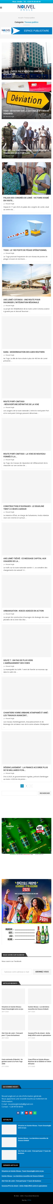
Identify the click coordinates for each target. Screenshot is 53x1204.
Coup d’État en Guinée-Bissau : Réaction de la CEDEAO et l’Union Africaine (39, 1062)
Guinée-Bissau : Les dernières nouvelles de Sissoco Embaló (38, 1008)
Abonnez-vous (42, 972)
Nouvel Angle (10, 77)
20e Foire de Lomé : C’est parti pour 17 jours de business (12, 1034)
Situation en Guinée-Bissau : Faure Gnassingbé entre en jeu (12, 1008)
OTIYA (29, 1200)
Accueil (20, 18)
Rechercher (45, 793)
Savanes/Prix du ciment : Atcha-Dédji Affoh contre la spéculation (39, 1034)
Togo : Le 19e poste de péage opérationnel (25, 250)
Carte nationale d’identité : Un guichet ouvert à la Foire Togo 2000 (12, 1062)
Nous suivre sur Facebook (11, 961)
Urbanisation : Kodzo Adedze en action (23, 611)
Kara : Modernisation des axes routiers (24, 352)
